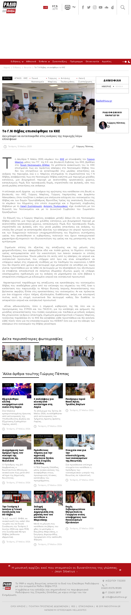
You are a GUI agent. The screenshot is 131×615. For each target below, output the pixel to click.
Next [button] (92, 338)
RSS (73, 606)
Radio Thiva (9, 7)
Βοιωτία (27, 67)
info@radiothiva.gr (116, 597)
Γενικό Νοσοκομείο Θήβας (37, 78)
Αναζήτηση (123, 7)
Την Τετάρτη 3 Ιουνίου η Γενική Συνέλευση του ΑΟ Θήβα (12, 510)
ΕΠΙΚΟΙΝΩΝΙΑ (86, 606)
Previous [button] (86, 338)
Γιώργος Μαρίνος (52, 78)
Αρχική (7, 67)
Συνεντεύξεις (59, 62)
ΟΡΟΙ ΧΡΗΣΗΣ (18, 606)
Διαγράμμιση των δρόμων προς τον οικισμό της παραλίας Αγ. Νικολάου (13, 455)
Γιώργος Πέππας (116, 122)
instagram (95, 7)
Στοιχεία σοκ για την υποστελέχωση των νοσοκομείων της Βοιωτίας (76, 455)
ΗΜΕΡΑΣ (106, 86)
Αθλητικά (31, 62)
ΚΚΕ (26, 78)
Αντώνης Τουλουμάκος (68, 78)
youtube (101, 7)
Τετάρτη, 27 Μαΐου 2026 (18, 429)
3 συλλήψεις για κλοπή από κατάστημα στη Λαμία (44, 402)
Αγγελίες (106, 62)
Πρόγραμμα (76, 62)
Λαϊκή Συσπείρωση (31, 206)
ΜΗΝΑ (119, 86)
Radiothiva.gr (104, 101)
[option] (16, 353)
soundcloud (106, 7)
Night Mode (126, 62)
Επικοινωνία (92, 62)
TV (73, 7)
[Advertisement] (65, 36)
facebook (83, 7)
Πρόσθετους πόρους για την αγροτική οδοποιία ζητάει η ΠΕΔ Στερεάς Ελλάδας (44, 457)
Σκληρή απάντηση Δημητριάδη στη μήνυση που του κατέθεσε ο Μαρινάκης (43, 513)
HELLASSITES (79, 610)
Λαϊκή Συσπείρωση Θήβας (85, 78)
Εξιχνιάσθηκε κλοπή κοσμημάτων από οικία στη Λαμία (12, 402)
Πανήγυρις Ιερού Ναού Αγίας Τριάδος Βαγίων (75, 401)
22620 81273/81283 (111, 588)
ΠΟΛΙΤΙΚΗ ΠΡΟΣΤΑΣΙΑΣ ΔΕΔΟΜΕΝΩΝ (48, 606)
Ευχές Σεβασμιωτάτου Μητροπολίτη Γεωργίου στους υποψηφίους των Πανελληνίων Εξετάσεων (76, 514)
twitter (89, 7)
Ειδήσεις (16, 62)
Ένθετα (43, 62)
